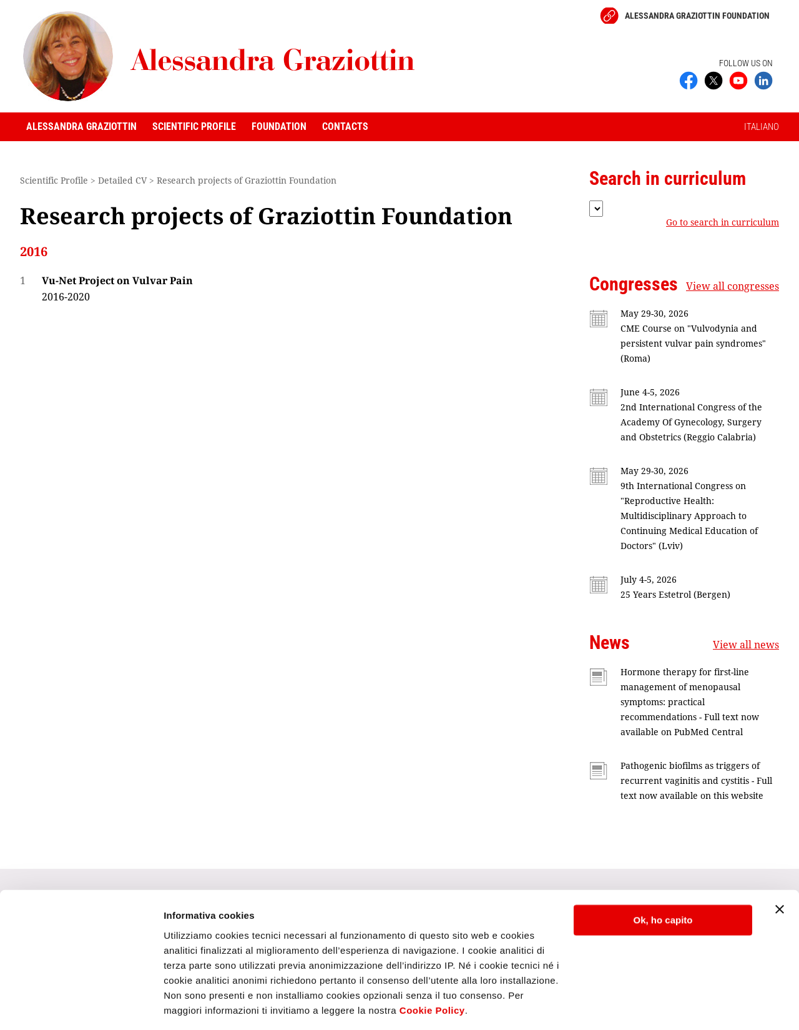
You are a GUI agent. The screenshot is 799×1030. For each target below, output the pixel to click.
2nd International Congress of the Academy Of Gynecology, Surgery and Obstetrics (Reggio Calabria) (691, 422)
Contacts (345, 126)
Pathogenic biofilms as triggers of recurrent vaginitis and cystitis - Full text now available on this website (696, 780)
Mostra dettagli (197, 1005)
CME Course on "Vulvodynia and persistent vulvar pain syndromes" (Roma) (693, 343)
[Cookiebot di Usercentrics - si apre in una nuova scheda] (80, 1005)
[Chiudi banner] (779, 870)
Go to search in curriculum (722, 222)
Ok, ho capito (662, 881)
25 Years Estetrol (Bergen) (675, 594)
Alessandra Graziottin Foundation (697, 16)
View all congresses (732, 286)
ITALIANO (761, 126)
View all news (746, 644)
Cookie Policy (432, 971)
